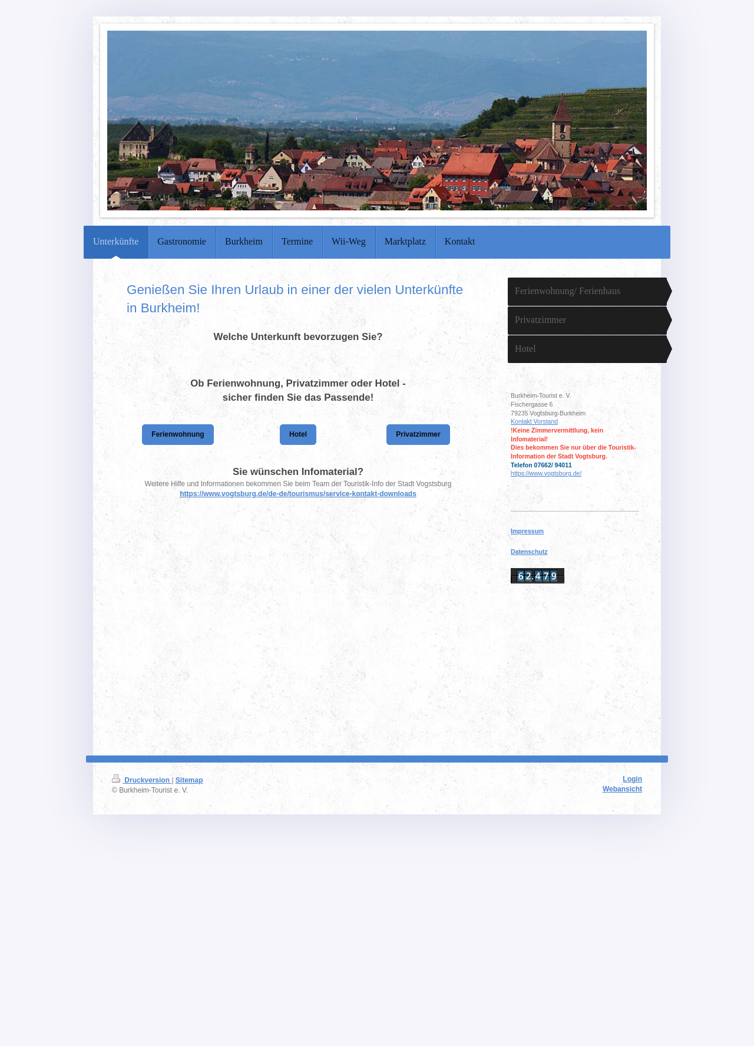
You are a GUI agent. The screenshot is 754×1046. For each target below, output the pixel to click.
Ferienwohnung (177, 434)
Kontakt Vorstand (534, 421)
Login (632, 779)
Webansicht (622, 789)
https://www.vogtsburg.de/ (546, 473)
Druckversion (141, 780)
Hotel (298, 434)
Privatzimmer (418, 434)
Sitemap (189, 780)
